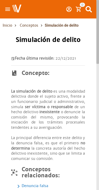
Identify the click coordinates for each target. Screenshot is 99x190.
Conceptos (29, 25)
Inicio (7, 25)
